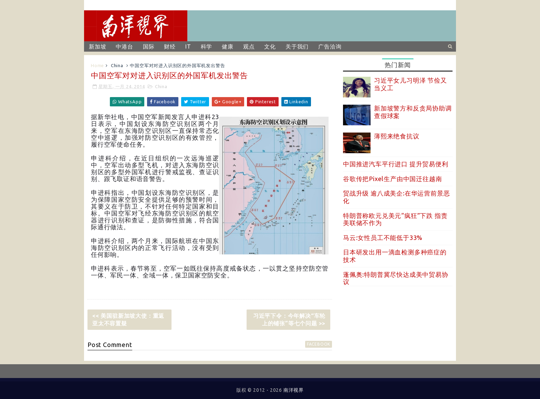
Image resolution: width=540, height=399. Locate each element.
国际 (149, 46)
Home (97, 65)
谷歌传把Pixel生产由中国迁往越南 (392, 178)
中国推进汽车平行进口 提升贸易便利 (395, 163)
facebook (318, 344)
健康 (227, 46)
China (117, 65)
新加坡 (97, 46)
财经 (170, 46)
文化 (270, 46)
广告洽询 (329, 46)
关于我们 (297, 46)
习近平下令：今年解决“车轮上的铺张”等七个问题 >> (289, 319)
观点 (249, 46)
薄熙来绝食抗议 (396, 136)
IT (188, 46)
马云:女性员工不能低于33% (383, 237)
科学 (206, 46)
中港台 (124, 46)
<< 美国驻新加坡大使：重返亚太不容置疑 (128, 319)
